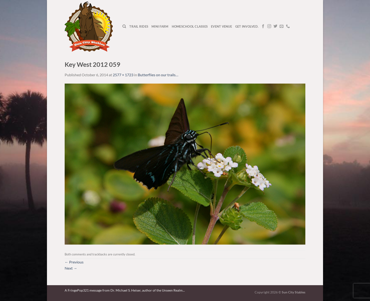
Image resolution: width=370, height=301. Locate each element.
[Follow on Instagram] (269, 26)
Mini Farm (159, 26)
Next (71, 268)
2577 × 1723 (123, 74)
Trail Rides (138, 26)
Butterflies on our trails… (158, 74)
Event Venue (221, 26)
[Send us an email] (281, 26)
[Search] (124, 26)
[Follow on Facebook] (263, 26)
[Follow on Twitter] (275, 26)
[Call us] (288, 26)
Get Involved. (246, 26)
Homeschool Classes (190, 26)
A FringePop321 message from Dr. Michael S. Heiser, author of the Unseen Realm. (124, 290)
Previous (74, 262)
